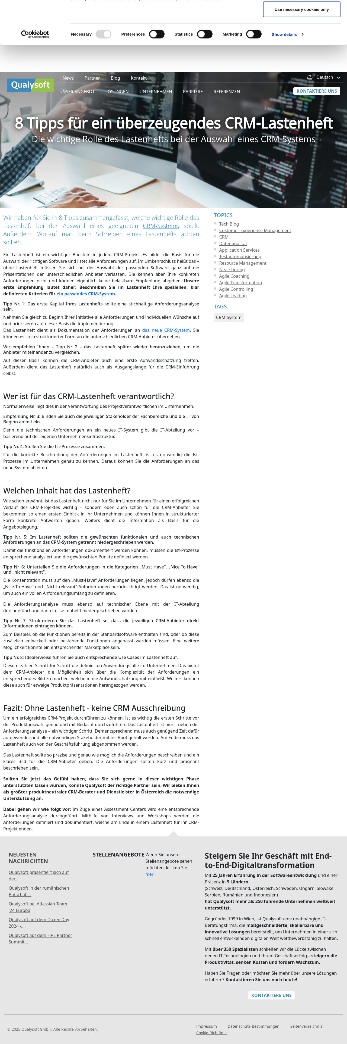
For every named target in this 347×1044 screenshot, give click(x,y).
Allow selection (301, 32)
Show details (284, 75)
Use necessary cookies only (302, 50)
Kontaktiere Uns (317, 105)
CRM (224, 251)
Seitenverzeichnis (306, 1039)
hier (150, 888)
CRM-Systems (161, 239)
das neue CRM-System (166, 344)
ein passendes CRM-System (86, 307)
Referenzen (227, 105)
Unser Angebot (77, 105)
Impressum (206, 1039)
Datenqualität (233, 257)
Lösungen (117, 105)
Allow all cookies (301, 14)
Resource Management (242, 277)
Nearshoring (232, 283)
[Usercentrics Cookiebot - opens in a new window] (35, 75)
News (68, 92)
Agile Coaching (234, 290)
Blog (115, 92)
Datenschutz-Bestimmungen (253, 1039)
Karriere (193, 105)
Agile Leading (233, 309)
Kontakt (139, 92)
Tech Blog (229, 237)
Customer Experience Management (255, 244)
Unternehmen (156, 105)
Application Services (239, 264)
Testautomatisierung (240, 270)
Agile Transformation (240, 296)
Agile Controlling (236, 303)
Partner (92, 92)
